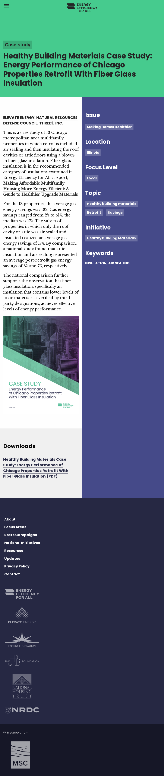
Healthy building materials (111, 203)
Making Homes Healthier (109, 126)
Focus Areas (15, 527)
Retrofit (94, 212)
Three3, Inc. (51, 123)
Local (92, 178)
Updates (12, 558)
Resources (13, 550)
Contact (12, 574)
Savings (115, 212)
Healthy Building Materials (111, 238)
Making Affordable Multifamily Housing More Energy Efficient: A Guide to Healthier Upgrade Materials (40, 189)
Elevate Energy (18, 117)
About (10, 519)
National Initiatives (22, 542)
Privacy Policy (16, 566)
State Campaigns (20, 534)
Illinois (93, 152)
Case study (17, 44)
